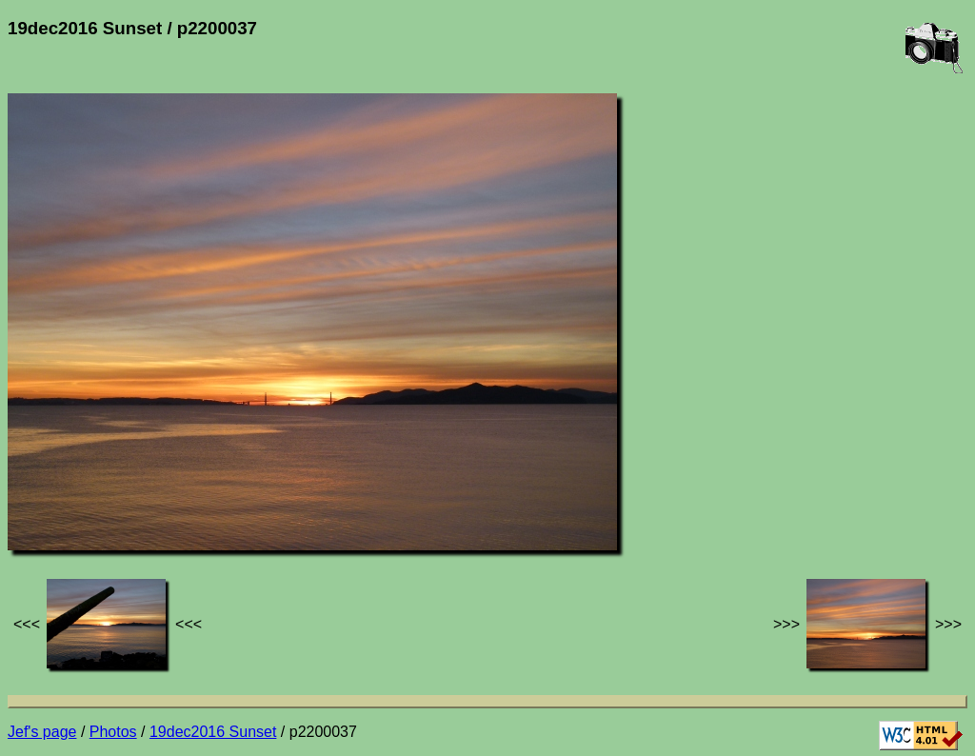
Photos (113, 732)
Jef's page (42, 732)
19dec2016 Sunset (212, 732)
